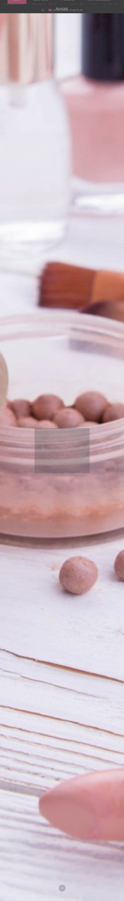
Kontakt (62, 8)
